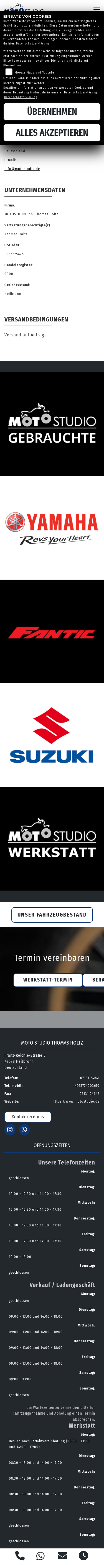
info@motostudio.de (22, 169)
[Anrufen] (20, 1556)
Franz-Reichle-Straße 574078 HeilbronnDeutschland (24, 1061)
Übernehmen (52, 111)
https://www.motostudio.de (76, 1101)
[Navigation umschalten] (96, 9)
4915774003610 (87, 1086)
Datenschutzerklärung (32, 43)
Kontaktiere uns (28, 1116)
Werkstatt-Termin (48, 980)
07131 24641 (90, 1078)
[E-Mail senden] (62, 1556)
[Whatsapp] (40, 1557)
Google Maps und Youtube (35, 72)
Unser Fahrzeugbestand (52, 915)
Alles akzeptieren (52, 132)
